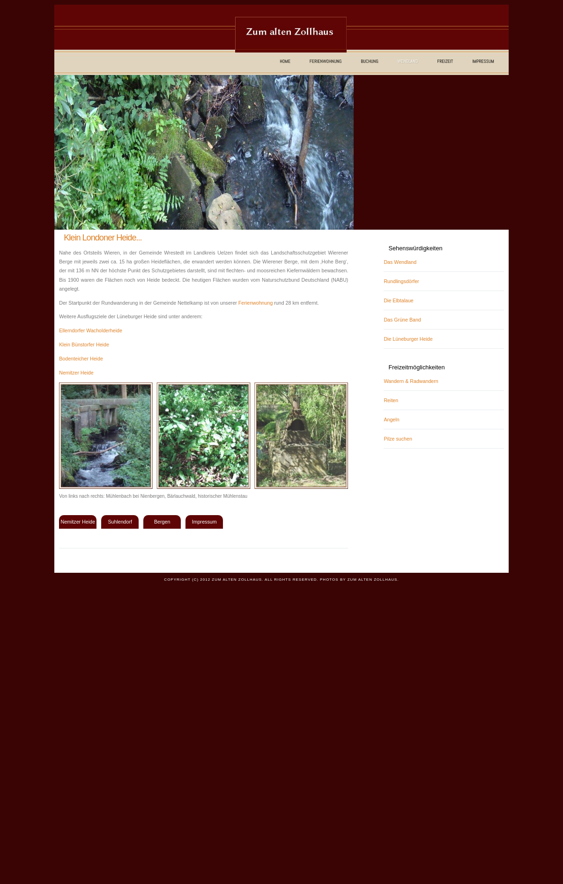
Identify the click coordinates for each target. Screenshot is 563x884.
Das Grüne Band (402, 319)
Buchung (369, 61)
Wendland (408, 61)
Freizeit (445, 61)
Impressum (483, 61)
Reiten (391, 400)
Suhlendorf (120, 521)
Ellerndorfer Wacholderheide (90, 330)
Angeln (391, 419)
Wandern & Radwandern (411, 381)
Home (285, 61)
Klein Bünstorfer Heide (84, 344)
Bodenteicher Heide (81, 358)
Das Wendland (400, 262)
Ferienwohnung (325, 61)
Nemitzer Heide (76, 372)
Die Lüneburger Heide (408, 339)
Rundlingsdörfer (401, 281)
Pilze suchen (398, 439)
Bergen (162, 521)
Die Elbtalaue (398, 300)
